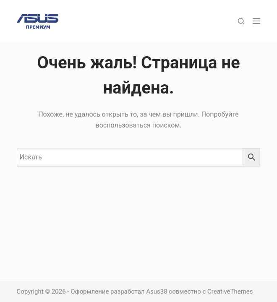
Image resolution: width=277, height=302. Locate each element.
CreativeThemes (230, 291)
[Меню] (256, 21)
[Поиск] (241, 21)
